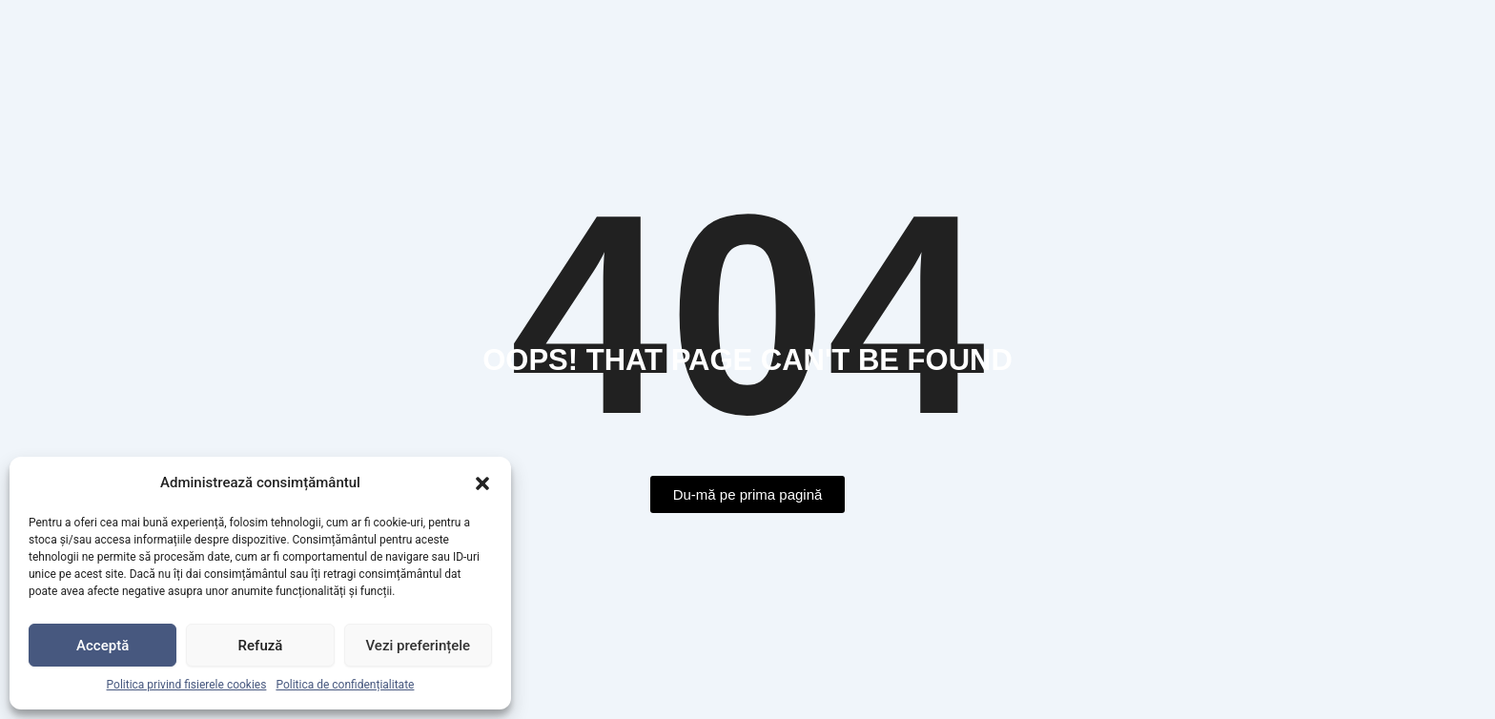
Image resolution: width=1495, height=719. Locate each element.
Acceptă (102, 645)
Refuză (260, 645)
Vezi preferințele (418, 645)
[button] (482, 483)
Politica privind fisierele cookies (187, 684)
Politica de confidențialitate (345, 684)
